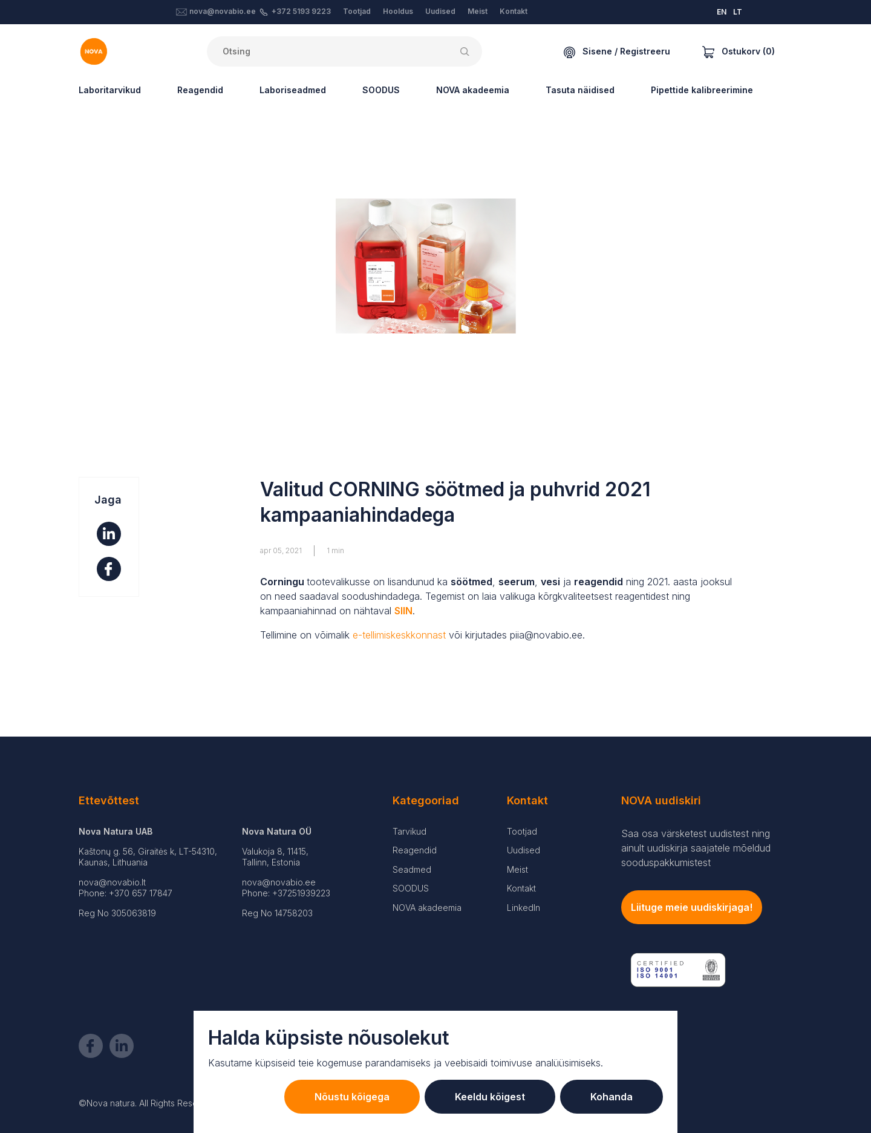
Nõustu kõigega (352, 1097)
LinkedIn (523, 907)
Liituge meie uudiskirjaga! (691, 907)
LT (737, 11)
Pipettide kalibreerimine (702, 90)
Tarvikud (409, 831)
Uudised (440, 11)
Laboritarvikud (110, 90)
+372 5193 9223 (301, 11)
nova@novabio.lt (112, 882)
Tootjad (357, 11)
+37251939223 (301, 893)
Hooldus (398, 11)
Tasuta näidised (580, 90)
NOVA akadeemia (472, 90)
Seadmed (412, 869)
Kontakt (513, 11)
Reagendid (200, 90)
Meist (478, 11)
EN (721, 11)
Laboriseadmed (292, 90)
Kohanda (611, 1097)
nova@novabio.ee (222, 11)
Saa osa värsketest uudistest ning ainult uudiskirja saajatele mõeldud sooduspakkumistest (696, 848)
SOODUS (381, 90)
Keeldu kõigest (490, 1097)
